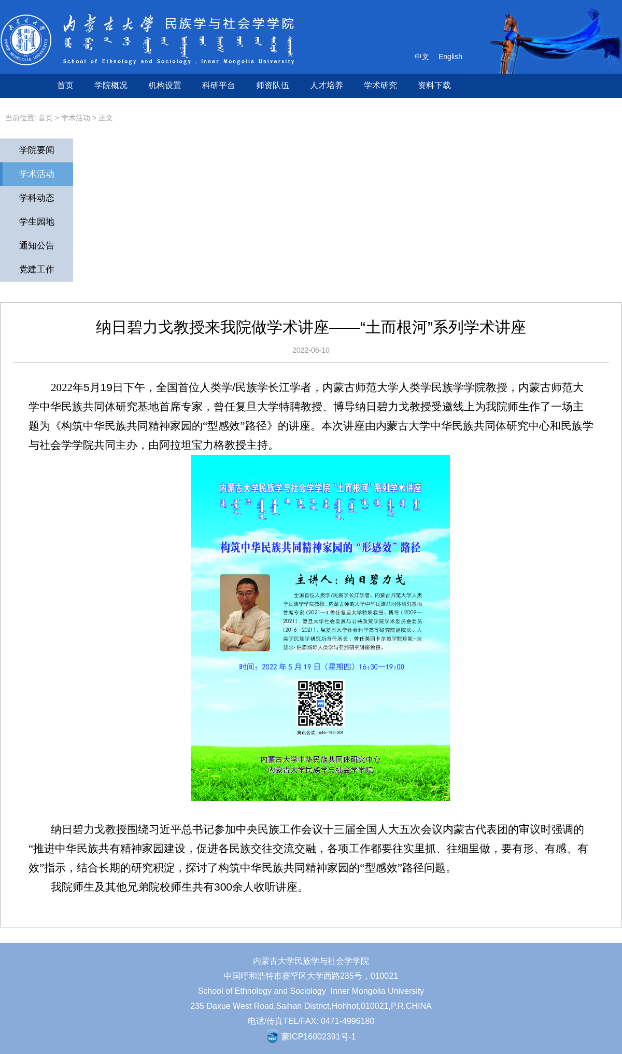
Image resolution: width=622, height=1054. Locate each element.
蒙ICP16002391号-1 (318, 1036)
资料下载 (434, 85)
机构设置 (164, 85)
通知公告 (36, 246)
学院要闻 (36, 150)
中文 (422, 56)
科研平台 (218, 85)
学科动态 (36, 198)
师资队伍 (272, 85)
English (450, 56)
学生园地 (36, 222)
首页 (65, 85)
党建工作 (36, 269)
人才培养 (326, 85)
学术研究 (380, 85)
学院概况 (111, 85)
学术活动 (75, 118)
